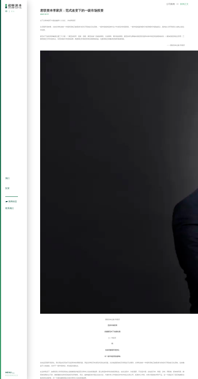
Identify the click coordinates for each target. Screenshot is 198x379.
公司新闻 (170, 4)
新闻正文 (184, 4)
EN (12, 12)
